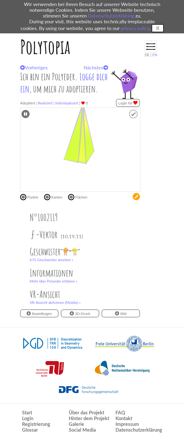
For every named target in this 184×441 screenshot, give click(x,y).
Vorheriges (34, 67)
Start (27, 412)
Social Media (82, 430)
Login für (128, 103)
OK (157, 28)
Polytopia (45, 47)
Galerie (76, 424)
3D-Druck (80, 313)
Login (27, 418)
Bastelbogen (39, 313)
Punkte (31, 196)
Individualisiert (66, 103)
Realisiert (45, 103)
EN (154, 55)
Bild (120, 313)
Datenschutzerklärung (111, 15)
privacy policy (135, 28)
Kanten (55, 196)
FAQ (120, 412)
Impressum (127, 424)
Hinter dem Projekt (89, 418)
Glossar (30, 430)
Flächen (79, 196)
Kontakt (123, 418)
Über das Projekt (86, 412)
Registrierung (36, 424)
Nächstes (96, 67)
